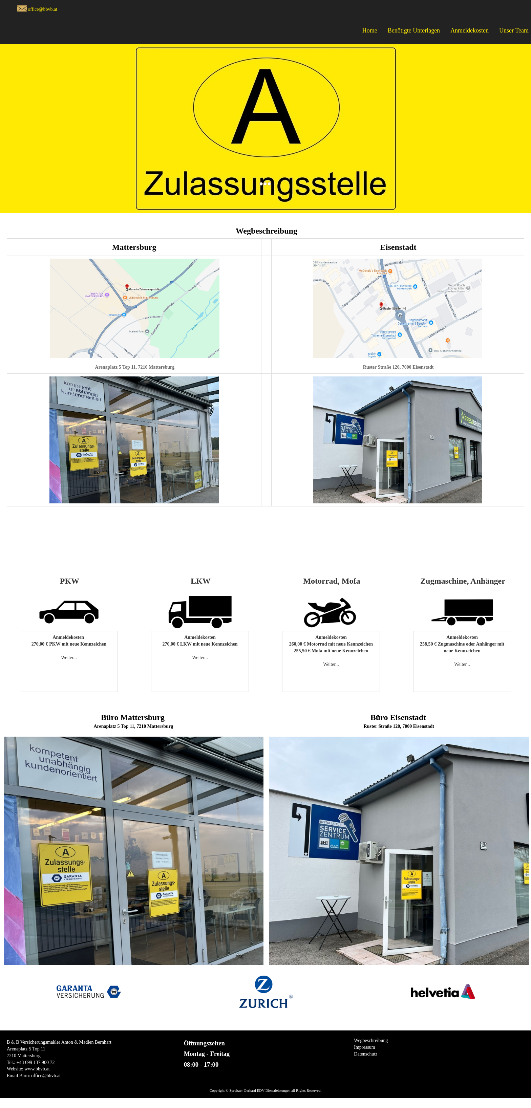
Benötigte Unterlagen (414, 30)
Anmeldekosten (469, 30)
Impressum (364, 1047)
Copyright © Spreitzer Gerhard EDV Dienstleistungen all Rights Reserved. (265, 1090)
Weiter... (69, 657)
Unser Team (514, 30)
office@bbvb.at (42, 9)
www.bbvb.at (37, 1068)
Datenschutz (365, 1054)
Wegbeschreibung (371, 1040)
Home (369, 30)
